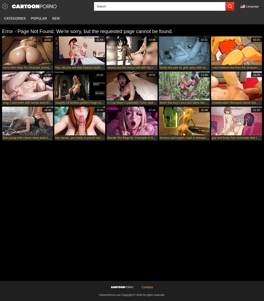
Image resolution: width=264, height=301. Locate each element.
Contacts (147, 287)
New (56, 18)
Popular (39, 18)
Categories (15, 18)
